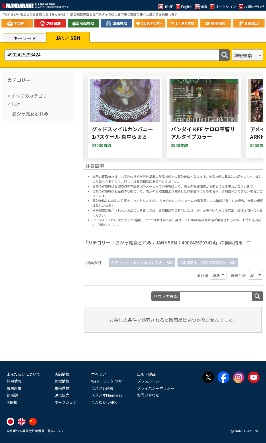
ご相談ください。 (108, 224)
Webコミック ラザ (106, 381)
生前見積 (61, 388)
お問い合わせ (148, 395)
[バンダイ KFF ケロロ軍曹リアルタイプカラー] (204, 117)
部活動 (12, 395)
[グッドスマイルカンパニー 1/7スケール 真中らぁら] (125, 117)
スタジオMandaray (107, 395)
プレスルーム (148, 381)
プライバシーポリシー (155, 388)
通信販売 (61, 395)
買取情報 (61, 381)
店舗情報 (61, 374)
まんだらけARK (104, 402)
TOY (15, 104)
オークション (65, 402)
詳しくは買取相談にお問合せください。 (152, 181)
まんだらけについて (23, 374)
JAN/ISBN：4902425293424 (203, 262)
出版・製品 (146, 374)
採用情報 (14, 381)
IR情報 (12, 402)
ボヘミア (98, 374)
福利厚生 (14, 388)
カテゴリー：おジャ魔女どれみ (137, 262)
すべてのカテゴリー (31, 95)
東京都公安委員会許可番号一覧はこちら (35, 430)
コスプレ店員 (102, 388)
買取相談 (165, 210)
